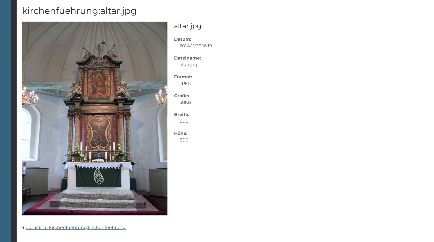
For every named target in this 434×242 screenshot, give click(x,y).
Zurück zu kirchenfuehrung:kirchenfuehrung (74, 227)
